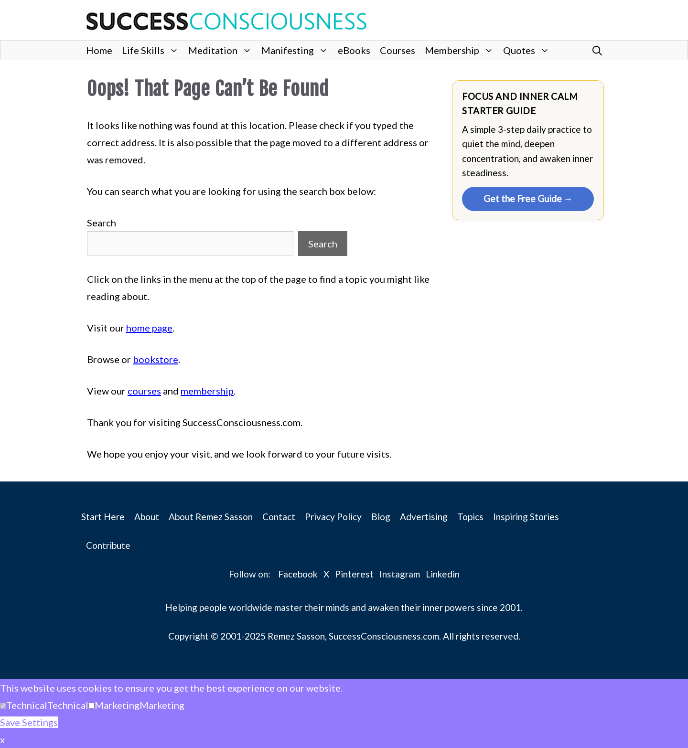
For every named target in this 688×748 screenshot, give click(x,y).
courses (144, 390)
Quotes (528, 50)
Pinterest (354, 573)
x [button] (2, 739)
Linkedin (443, 573)
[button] (597, 50)
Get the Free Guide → (528, 198)
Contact (278, 516)
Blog (380, 516)
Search (101, 222)
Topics (470, 516)
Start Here (103, 516)
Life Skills (152, 50)
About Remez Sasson (211, 516)
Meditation (222, 50)
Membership (461, 50)
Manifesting (297, 50)
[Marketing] (91, 706)
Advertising (424, 516)
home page (149, 327)
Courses (397, 50)
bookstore (155, 359)
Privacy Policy (333, 516)
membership (207, 390)
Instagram (399, 573)
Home (99, 50)
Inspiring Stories (526, 516)
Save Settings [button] (29, 722)
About (146, 516)
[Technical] (3, 706)
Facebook (298, 573)
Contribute (108, 545)
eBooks (354, 50)
